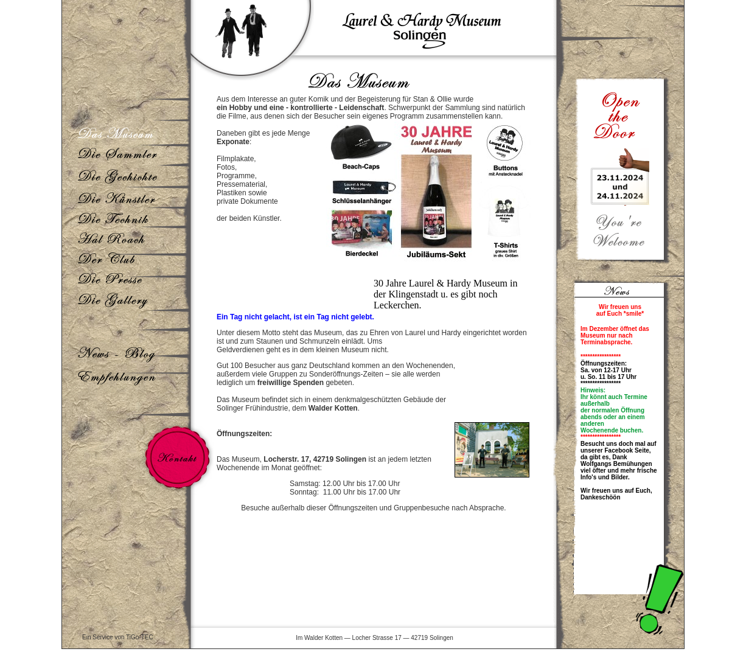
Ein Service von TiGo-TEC (117, 637)
